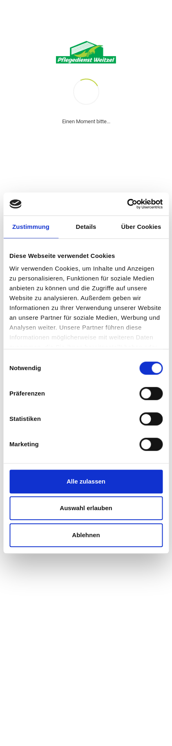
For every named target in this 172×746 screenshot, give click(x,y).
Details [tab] (86, 226)
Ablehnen (86, 534)
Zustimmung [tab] (30, 226)
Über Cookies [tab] (141, 226)
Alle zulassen (86, 481)
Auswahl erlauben (86, 507)
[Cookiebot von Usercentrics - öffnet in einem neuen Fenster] (127, 204)
